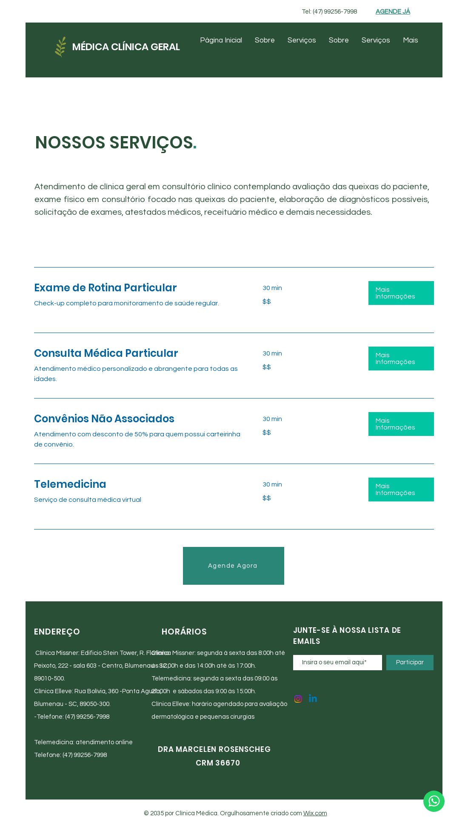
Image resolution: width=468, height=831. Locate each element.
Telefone (50, 717)
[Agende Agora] (233, 566)
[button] (401, 293)
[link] (138, 288)
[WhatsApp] (434, 801)
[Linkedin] (313, 699)
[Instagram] (298, 699)
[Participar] (410, 662)
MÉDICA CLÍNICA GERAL (126, 47)
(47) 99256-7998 (87, 717)
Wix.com (315, 813)
